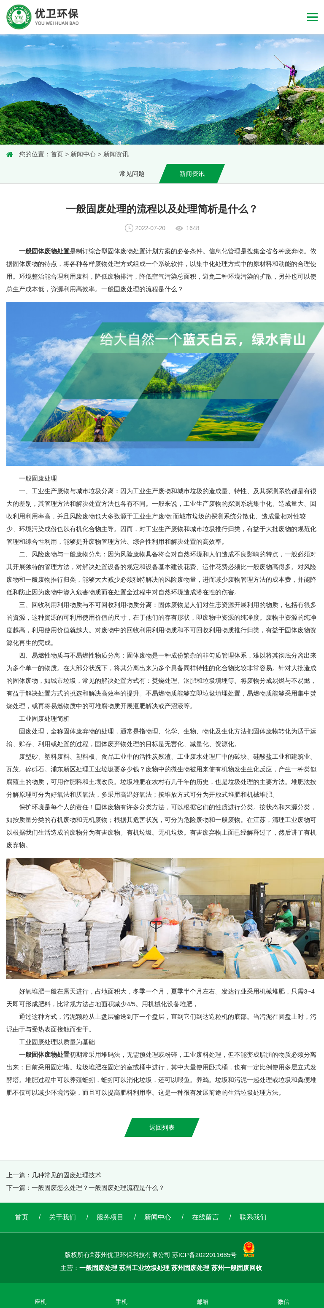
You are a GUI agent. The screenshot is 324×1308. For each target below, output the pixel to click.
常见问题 (132, 173)
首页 (57, 154)
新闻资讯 (116, 154)
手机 (121, 1301)
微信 (283, 1301)
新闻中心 (83, 154)
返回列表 (162, 1127)
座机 (40, 1301)
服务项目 (110, 1217)
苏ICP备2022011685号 (204, 1255)
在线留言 (205, 1217)
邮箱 (202, 1301)
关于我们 (62, 1217)
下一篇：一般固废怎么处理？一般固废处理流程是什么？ (85, 1187)
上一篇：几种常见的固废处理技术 (53, 1175)
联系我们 (253, 1217)
